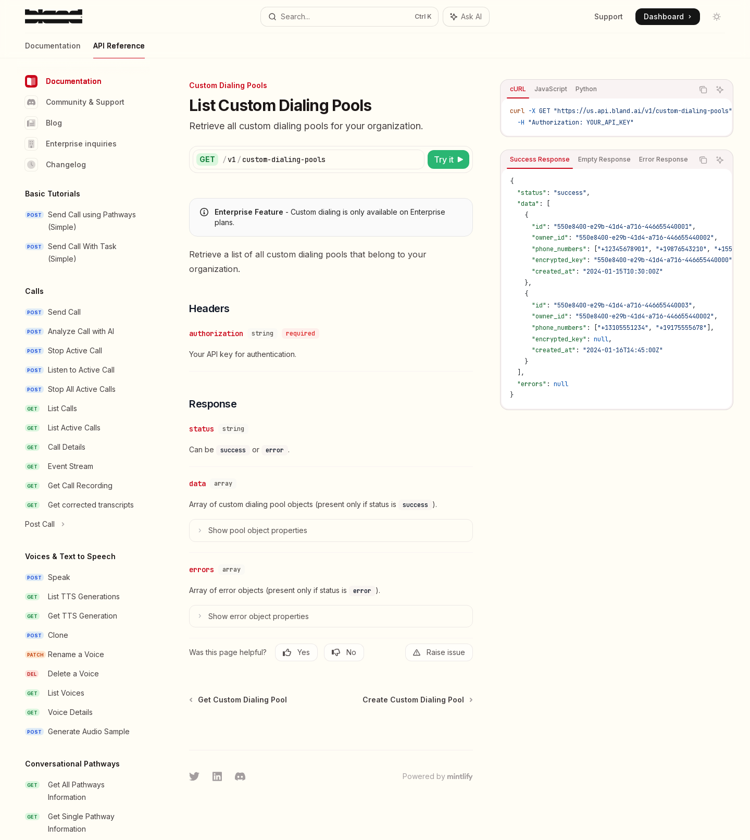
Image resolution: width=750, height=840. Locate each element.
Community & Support (74, 102)
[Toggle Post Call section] (83, 524)
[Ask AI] (720, 89)
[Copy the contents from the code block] (703, 89)
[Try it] (448, 159)
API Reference (119, 49)
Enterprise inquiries (71, 144)
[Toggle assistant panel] (466, 16)
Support (608, 16)
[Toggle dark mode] (716, 16)
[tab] (518, 89)
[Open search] (349, 16)
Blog (43, 123)
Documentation (53, 49)
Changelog (55, 164)
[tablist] (597, 89)
